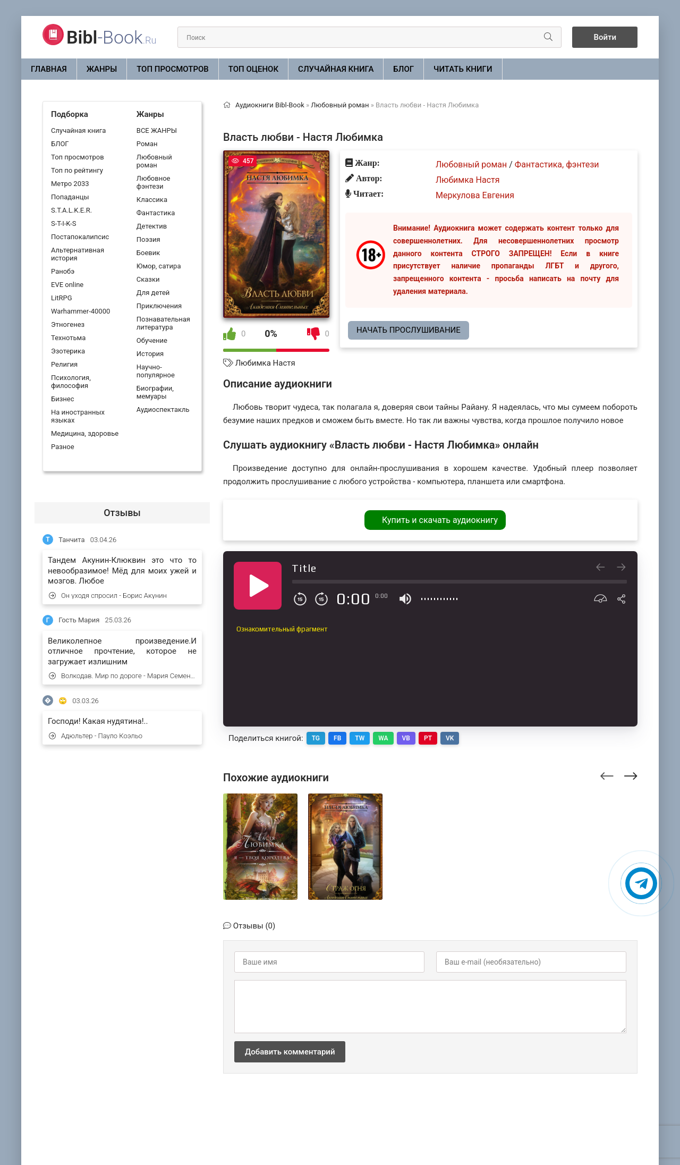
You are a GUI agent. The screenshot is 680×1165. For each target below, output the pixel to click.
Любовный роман (154, 161)
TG (316, 738)
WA (383, 738)
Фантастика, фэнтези (557, 164)
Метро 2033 (70, 184)
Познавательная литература (163, 323)
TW (359, 738)
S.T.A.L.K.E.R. (71, 210)
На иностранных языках (78, 416)
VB (406, 738)
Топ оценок (253, 69)
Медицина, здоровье (84, 433)
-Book (111, 37)
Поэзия (148, 239)
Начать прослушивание (408, 330)
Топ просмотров (173, 69)
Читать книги (463, 69)
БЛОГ (403, 69)
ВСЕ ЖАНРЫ (157, 130)
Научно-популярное (156, 371)
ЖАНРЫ (102, 69)
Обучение (152, 340)
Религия (64, 364)
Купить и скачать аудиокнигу (440, 520)
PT (428, 738)
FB (337, 738)
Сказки (148, 279)
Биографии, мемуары (155, 392)
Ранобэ (62, 271)
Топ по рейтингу (77, 170)
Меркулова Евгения (475, 195)
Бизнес (62, 399)
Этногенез (67, 324)
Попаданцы (70, 197)
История (150, 354)
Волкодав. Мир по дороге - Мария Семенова (123, 675)
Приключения (159, 306)
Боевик (148, 253)
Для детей (153, 293)
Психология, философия (71, 382)
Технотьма (68, 338)
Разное (62, 447)
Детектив (152, 226)
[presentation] (607, 774)
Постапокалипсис (80, 237)
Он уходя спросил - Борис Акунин (108, 595)
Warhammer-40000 (80, 311)
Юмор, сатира (159, 266)
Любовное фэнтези (154, 182)
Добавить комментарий (290, 1052)
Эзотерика (68, 351)
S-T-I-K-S (63, 223)
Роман (147, 144)
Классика (152, 200)
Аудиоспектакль (163, 409)
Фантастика (156, 213)
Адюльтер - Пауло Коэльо (95, 735)
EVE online (67, 285)
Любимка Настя (265, 363)
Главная (49, 69)
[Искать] (548, 37)
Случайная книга (335, 69)
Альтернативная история (77, 254)
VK (450, 738)
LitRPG (61, 298)
